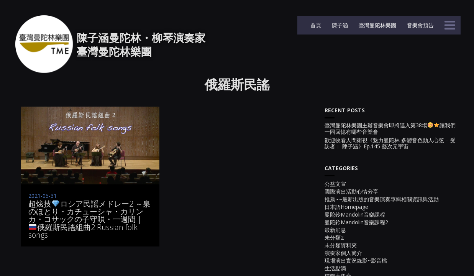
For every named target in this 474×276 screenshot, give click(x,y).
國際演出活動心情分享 (351, 191)
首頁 (315, 25)
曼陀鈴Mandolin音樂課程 (355, 214)
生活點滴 (335, 268)
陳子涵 (339, 25)
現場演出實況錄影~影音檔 (356, 260)
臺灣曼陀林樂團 (376, 25)
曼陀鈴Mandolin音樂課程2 (356, 222)
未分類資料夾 (341, 245)
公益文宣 (335, 183)
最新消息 (335, 229)
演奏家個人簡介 (343, 252)
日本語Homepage (346, 206)
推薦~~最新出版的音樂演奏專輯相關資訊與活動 (382, 199)
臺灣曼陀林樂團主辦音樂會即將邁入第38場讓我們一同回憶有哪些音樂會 (390, 128)
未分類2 (334, 237)
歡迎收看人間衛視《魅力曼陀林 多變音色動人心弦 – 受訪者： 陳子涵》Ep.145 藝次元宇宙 (390, 143)
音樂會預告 (419, 25)
